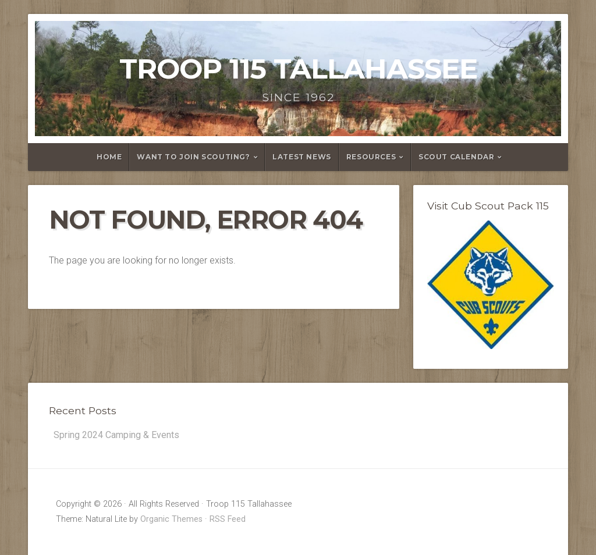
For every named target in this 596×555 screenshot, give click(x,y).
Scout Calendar (456, 156)
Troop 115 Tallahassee (298, 69)
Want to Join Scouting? (193, 156)
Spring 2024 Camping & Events (116, 434)
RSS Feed (228, 519)
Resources (371, 156)
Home (109, 156)
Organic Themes (171, 519)
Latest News (301, 156)
